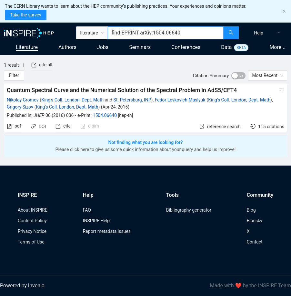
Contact (255, 241)
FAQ (87, 210)
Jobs (102, 47)
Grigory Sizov (20, 107)
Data (226, 47)
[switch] (238, 75)
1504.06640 (105, 115)
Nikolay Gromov (23, 99)
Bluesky (254, 220)
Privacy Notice (32, 231)
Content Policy (32, 220)
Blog (251, 210)
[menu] (265, 33)
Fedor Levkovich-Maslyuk (180, 99)
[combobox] (166, 32)
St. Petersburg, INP (132, 99)
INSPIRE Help (96, 220)
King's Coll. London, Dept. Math (72, 99)
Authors (67, 47)
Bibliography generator (188, 210)
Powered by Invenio (22, 285)
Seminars (140, 47)
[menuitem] (258, 33)
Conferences (185, 47)
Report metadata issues (107, 231)
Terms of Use (31, 241)
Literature (27, 47)
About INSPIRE (32, 210)
